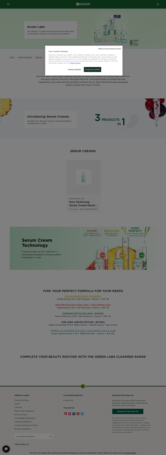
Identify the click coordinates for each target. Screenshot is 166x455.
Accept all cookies (92, 69)
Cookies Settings (74, 69)
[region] (84, 60)
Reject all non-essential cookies (109, 48)
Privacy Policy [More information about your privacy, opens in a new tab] (75, 63)
